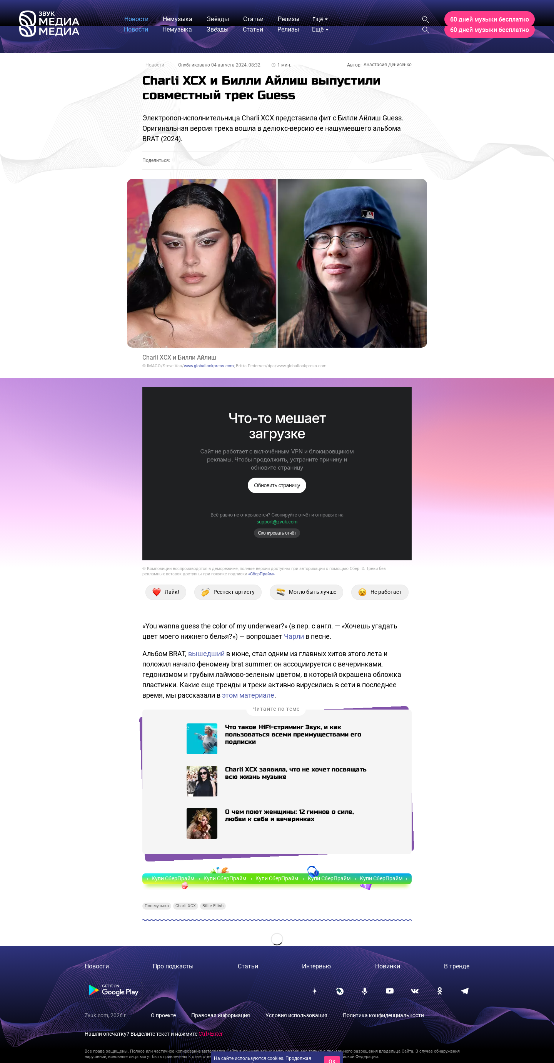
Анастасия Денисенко (388, 64)
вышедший (206, 654)
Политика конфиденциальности (383, 1015)
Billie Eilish (213, 905)
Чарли (294, 636)
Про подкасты (173, 966)
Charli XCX (185, 905)
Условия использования (296, 1015)
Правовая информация (220, 1015)
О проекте (163, 1015)
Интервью (316, 966)
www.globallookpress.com (209, 365)
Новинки (387, 966)
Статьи (248, 966)
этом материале (248, 695)
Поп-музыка (157, 905)
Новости (154, 65)
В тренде (456, 966)
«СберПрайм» (261, 573)
